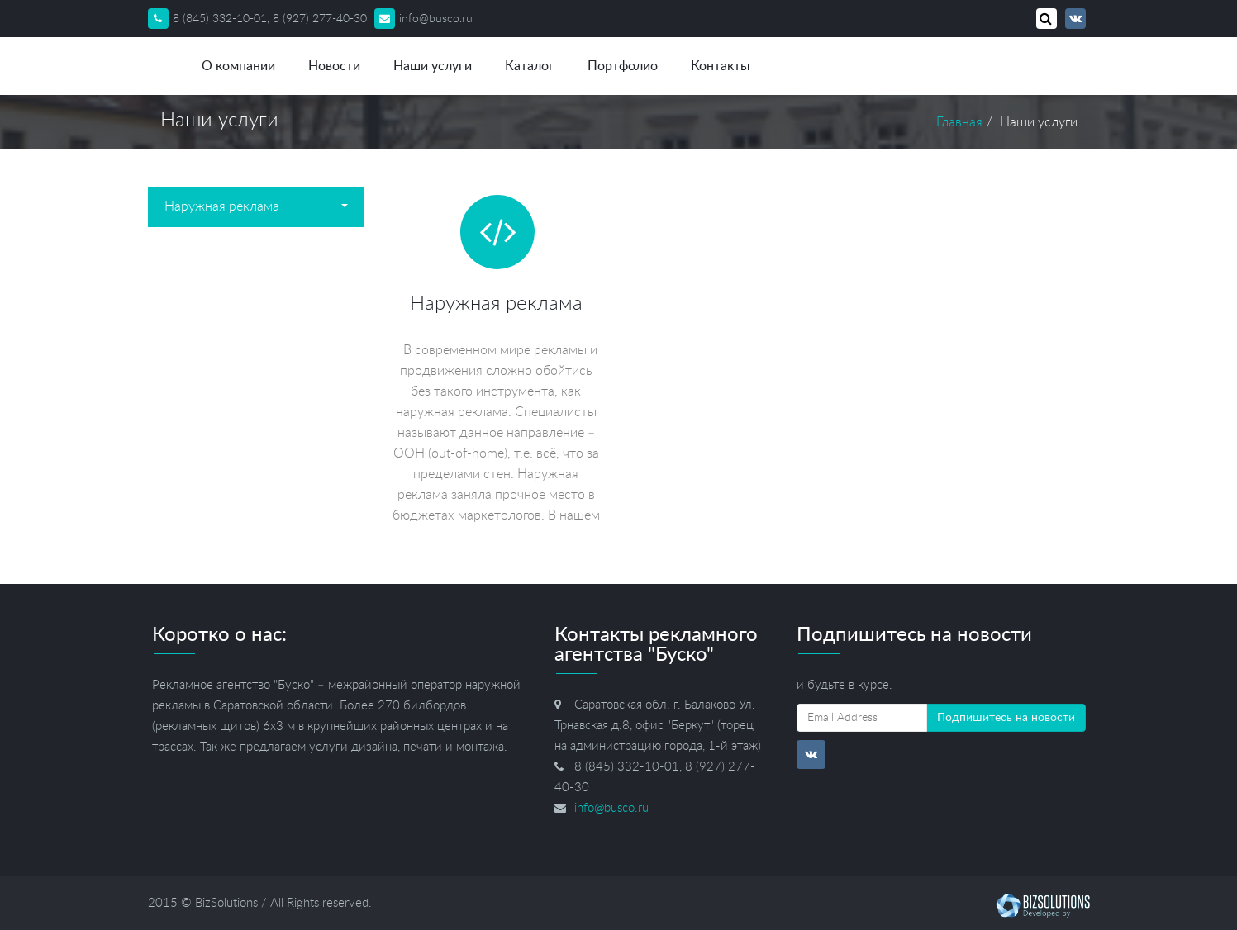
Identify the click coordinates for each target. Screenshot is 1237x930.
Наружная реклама (256, 206)
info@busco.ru (423, 19)
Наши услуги (432, 66)
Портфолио (623, 66)
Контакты (720, 66)
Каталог (529, 66)
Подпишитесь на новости (1006, 718)
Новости (334, 66)
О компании (238, 66)
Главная (959, 122)
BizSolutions (226, 903)
